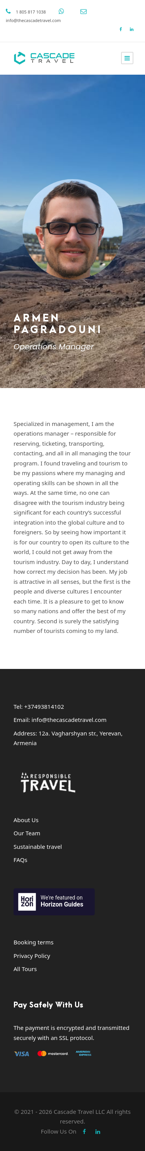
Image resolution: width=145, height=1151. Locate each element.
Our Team (27, 833)
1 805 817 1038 (31, 12)
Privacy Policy (32, 955)
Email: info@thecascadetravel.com (60, 719)
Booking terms (33, 942)
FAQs (20, 860)
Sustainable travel (38, 846)
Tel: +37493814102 (39, 706)
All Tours (25, 969)
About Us (26, 820)
